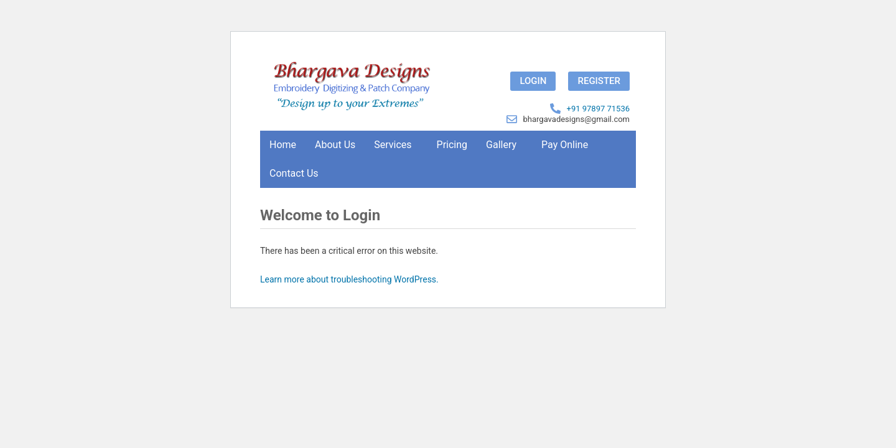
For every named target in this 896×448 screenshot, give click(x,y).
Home (282, 145)
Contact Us (294, 173)
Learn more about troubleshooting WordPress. (349, 279)
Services (392, 145)
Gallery (501, 145)
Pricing (452, 145)
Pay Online (564, 145)
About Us (335, 145)
